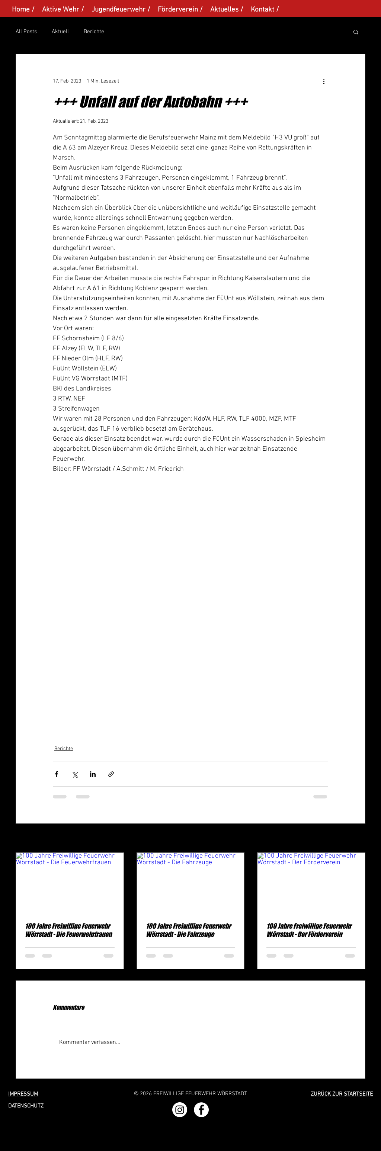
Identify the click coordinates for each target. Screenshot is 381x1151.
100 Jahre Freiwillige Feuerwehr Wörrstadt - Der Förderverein (308, 930)
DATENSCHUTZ (26, 1106)
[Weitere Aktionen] (323, 81)
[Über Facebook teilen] (56, 774)
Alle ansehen (350, 839)
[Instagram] (179, 1109)
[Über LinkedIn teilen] (92, 774)
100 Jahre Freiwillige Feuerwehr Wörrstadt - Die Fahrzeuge (188, 930)
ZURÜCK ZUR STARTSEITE (342, 1094)
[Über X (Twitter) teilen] (74, 774)
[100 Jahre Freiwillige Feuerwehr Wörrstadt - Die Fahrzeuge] (190, 883)
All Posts (26, 31)
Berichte (94, 31)
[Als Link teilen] (111, 774)
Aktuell (60, 31)
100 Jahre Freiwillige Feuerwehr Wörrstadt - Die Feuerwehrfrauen (68, 930)
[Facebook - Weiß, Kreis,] (201, 1109)
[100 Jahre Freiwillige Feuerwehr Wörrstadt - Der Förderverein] (311, 883)
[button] (355, 32)
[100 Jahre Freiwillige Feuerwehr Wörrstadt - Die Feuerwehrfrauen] (70, 883)
